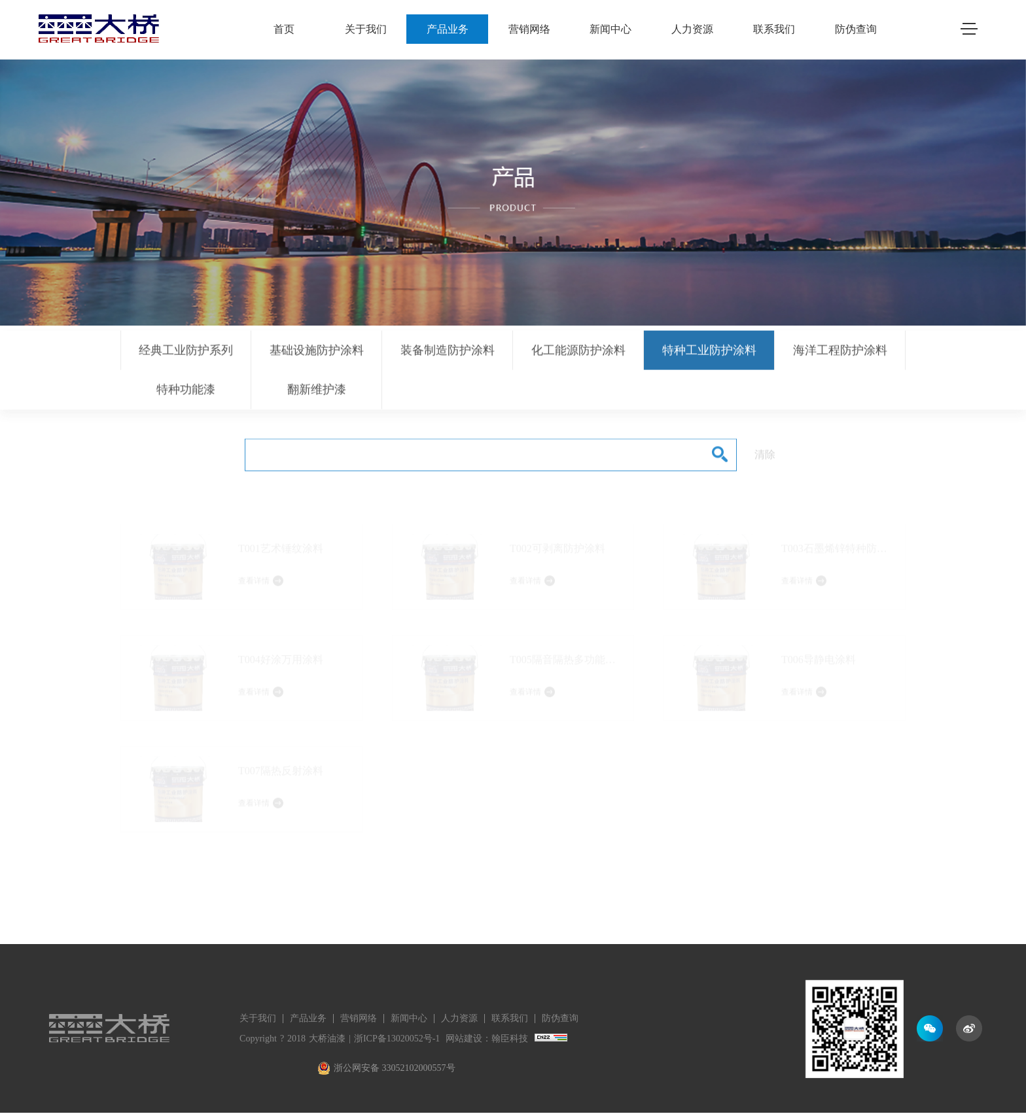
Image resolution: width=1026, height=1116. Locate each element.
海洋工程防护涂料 (840, 355)
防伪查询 (856, 29)
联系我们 (774, 29)
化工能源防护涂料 (578, 355)
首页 (284, 29)
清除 (764, 459)
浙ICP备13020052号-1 (397, 1038)
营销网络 (529, 29)
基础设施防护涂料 (317, 355)
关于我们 (366, 29)
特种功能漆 (185, 394)
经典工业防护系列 (186, 355)
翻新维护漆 (316, 394)
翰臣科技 (509, 1038)
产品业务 (448, 29)
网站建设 (464, 1038)
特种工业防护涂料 (709, 355)
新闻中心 (610, 29)
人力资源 (692, 29)
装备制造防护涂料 (447, 355)
